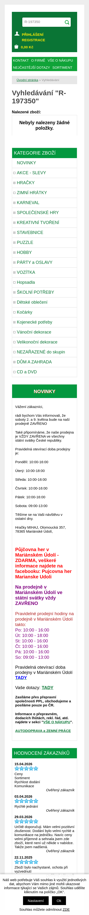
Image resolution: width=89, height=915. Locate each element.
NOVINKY (26, 162)
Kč (27, 47)
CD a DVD (27, 372)
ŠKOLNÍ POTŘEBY (35, 292)
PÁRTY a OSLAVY (34, 262)
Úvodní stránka (27, 80)
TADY (47, 687)
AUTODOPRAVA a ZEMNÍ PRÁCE (43, 731)
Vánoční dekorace (34, 332)
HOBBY (24, 252)
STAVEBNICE (30, 232)
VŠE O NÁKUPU (56, 722)
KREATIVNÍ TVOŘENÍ (38, 222)
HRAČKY (26, 182)
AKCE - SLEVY (31, 172)
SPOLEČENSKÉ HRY (38, 212)
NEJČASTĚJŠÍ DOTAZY (31, 67)
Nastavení (36, 901)
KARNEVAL (28, 202)
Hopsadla (26, 282)
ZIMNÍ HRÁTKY (32, 192)
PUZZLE (25, 242)
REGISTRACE (33, 40)
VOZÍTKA (26, 272)
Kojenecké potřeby (34, 322)
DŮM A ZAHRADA (34, 362)
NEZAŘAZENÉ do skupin (41, 352)
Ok (59, 901)
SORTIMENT (62, 67)
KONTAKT (21, 60)
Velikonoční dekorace (37, 342)
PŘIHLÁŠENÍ (32, 34)
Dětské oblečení (32, 302)
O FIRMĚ (38, 60)
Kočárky (24, 312)
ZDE (66, 909)
